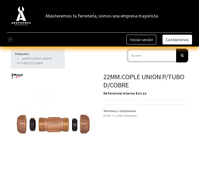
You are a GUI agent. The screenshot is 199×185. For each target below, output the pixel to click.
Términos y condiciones (119, 111)
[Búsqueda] (182, 55)
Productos (22, 54)
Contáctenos (177, 39)
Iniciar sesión (141, 39)
